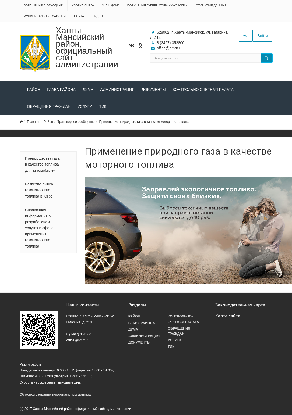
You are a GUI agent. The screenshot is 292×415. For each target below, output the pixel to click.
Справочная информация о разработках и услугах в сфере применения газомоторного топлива (39, 228)
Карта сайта (227, 316)
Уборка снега (83, 5)
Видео (97, 16)
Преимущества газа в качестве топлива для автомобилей (42, 164)
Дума (88, 89)
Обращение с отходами (44, 5)
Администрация (117, 89)
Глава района (61, 89)
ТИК (102, 106)
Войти (262, 36)
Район (33, 89)
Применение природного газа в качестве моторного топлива (144, 122)
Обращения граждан (49, 106)
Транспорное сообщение (75, 122)
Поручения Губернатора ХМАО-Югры (157, 5)
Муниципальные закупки (45, 16)
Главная (33, 122)
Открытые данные (211, 5)
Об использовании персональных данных (55, 394)
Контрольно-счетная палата (203, 89)
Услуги (85, 106)
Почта (79, 16)
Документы (154, 89)
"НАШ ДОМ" (110, 5)
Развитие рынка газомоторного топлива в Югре (39, 190)
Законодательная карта (240, 305)
